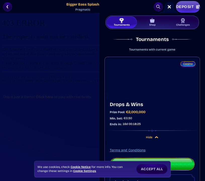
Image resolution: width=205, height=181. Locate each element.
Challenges (183, 22)
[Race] (169, 6)
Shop (152, 22)
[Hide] (157, 137)
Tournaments (122, 22)
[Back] (7, 6)
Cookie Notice (81, 167)
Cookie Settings (84, 171)
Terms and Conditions (127, 150)
